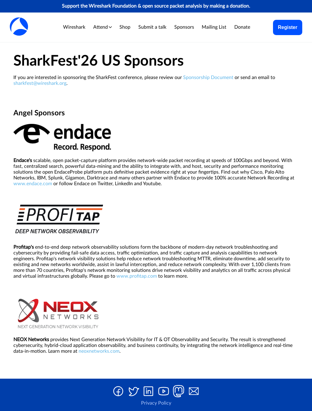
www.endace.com (32, 183)
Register (287, 27)
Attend (102, 27)
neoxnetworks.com (99, 351)
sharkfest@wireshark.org (39, 83)
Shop (124, 27)
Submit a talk (152, 27)
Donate (242, 27)
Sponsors (184, 27)
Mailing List (214, 27)
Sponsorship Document (208, 77)
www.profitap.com (136, 276)
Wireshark (74, 27)
